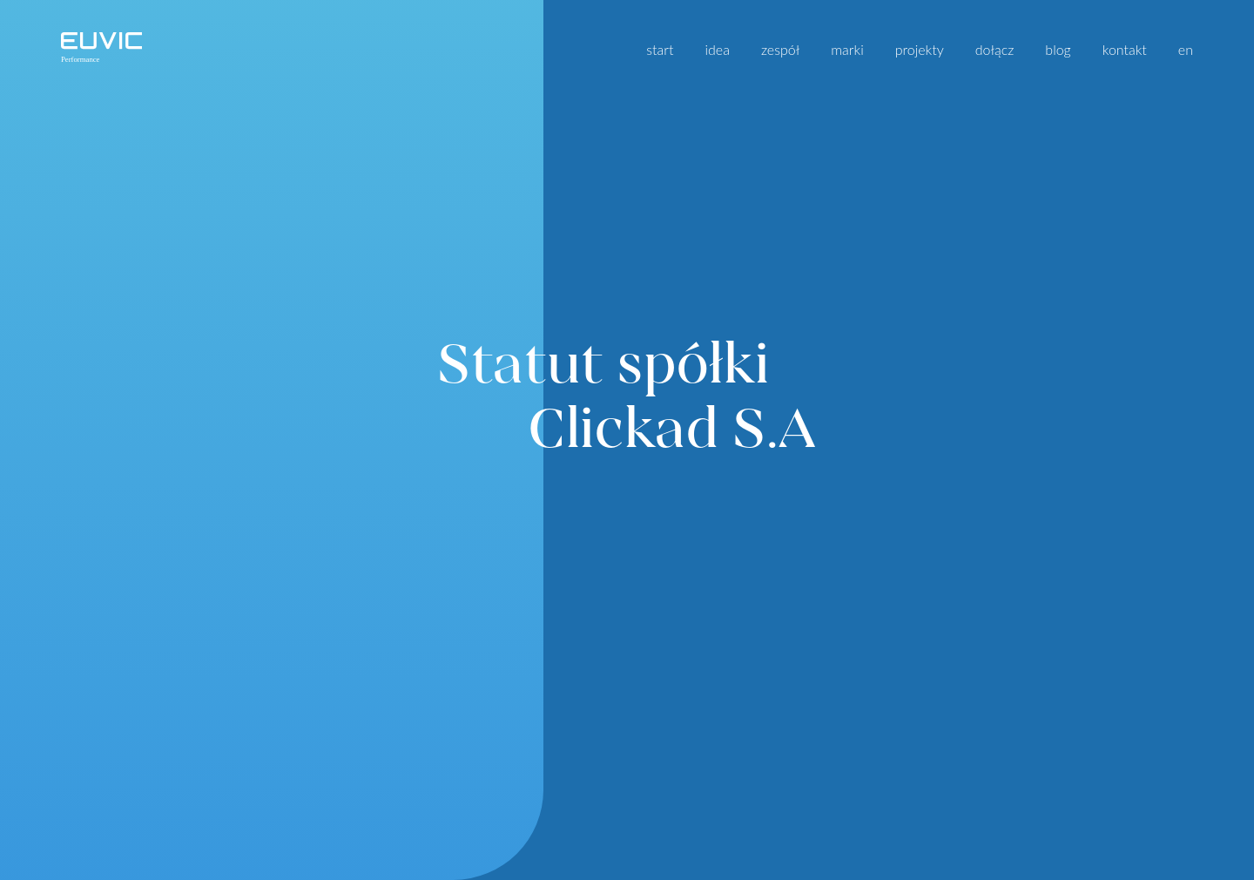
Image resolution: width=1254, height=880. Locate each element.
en (1185, 49)
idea (717, 49)
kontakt (1124, 49)
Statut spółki (627, 395)
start (659, 49)
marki (847, 49)
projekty (919, 49)
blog (1057, 49)
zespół (780, 49)
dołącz (995, 49)
